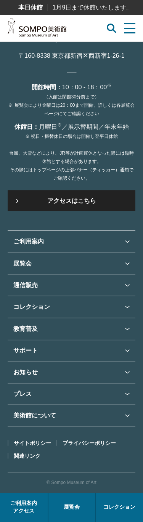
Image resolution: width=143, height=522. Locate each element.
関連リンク (27, 456)
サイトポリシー (32, 443)
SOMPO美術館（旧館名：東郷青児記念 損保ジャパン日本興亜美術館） (37, 29)
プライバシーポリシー (89, 443)
